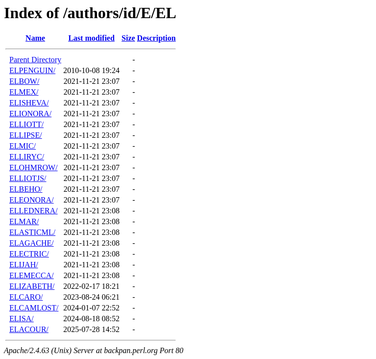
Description (156, 38)
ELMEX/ (24, 92)
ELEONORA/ (31, 200)
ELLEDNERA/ (33, 210)
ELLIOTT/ (26, 124)
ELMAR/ (24, 221)
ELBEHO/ (26, 189)
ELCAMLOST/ (33, 308)
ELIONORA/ (30, 113)
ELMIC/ (22, 146)
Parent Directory (35, 59)
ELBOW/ (24, 81)
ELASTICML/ (32, 232)
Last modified (91, 38)
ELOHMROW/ (33, 167)
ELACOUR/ (28, 329)
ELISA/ (21, 318)
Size (128, 38)
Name (35, 38)
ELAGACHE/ (31, 243)
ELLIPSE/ (25, 135)
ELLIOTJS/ (28, 178)
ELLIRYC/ (26, 157)
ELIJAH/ (23, 264)
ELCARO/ (26, 297)
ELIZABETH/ (31, 286)
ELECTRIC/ (29, 254)
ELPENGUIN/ (32, 70)
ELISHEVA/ (29, 103)
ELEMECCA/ (31, 275)
